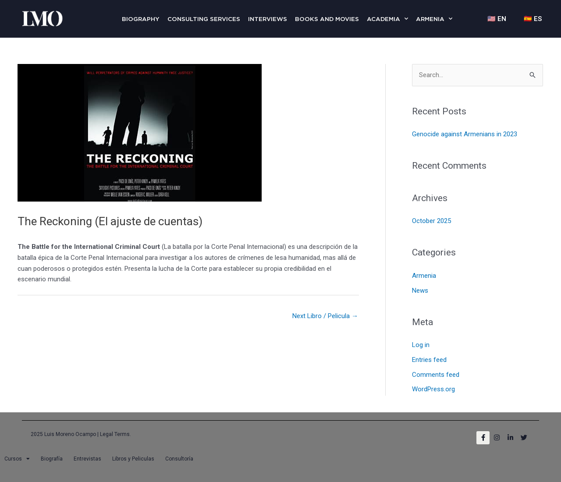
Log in (421, 345)
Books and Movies (327, 18)
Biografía (52, 459)
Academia (387, 18)
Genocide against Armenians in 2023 (464, 134)
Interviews (267, 18)
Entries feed (429, 360)
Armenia (434, 18)
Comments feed (435, 375)
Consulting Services (203, 18)
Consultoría (179, 459)
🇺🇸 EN (496, 19)
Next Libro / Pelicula (325, 316)
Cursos (17, 459)
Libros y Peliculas (133, 459)
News (420, 290)
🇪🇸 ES (533, 19)
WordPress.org (433, 389)
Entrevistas (87, 459)
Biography (141, 18)
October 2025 (431, 221)
